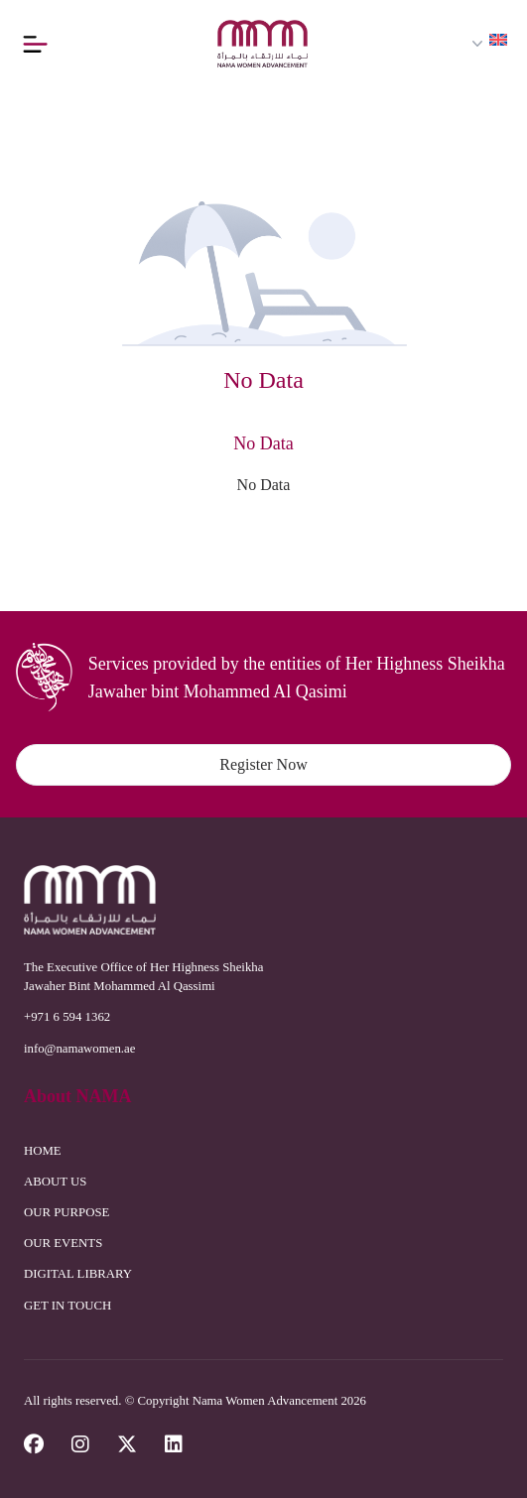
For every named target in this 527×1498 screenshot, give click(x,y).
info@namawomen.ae (79, 1049)
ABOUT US (55, 1181)
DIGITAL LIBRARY (78, 1274)
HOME (43, 1151)
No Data (264, 484)
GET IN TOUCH (67, 1305)
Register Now (263, 764)
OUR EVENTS (63, 1243)
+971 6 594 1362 (67, 1017)
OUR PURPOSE (66, 1212)
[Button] (39, 43)
